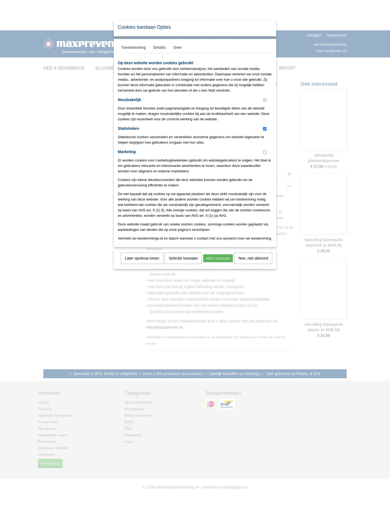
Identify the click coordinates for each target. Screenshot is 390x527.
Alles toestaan (218, 258)
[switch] (264, 100)
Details (159, 47)
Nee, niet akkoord (253, 258)
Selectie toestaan (183, 258)
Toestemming (133, 47)
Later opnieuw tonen (142, 258)
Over (177, 47)
